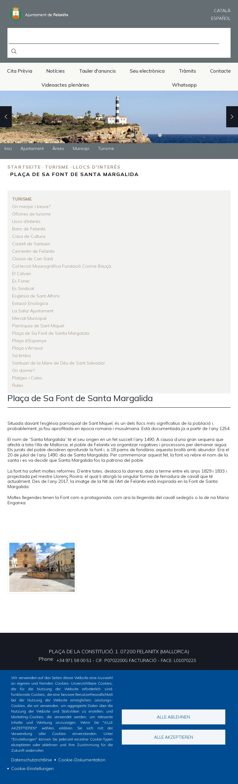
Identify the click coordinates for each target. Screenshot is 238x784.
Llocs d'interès (97, 167)
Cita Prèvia (19, 71)
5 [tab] (132, 135)
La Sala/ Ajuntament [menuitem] (32, 311)
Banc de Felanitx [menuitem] (29, 229)
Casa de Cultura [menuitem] (28, 236)
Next (232, 116)
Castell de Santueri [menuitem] (31, 244)
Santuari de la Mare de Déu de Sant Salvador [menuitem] (58, 363)
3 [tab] (105, 135)
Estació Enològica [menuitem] (30, 303)
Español (221, 18)
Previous (6, 116)
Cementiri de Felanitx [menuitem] (33, 251)
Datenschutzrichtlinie (31, 760)
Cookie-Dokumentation (81, 760)
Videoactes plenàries (65, 85)
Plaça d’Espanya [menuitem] (29, 340)
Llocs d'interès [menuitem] (26, 221)
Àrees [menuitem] (58, 148)
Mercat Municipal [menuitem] (29, 318)
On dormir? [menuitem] (23, 370)
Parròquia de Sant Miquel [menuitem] (38, 326)
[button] (42, 567)
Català (222, 10)
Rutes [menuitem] (17, 385)
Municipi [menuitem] (81, 148)
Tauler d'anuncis (97, 71)
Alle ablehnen (173, 716)
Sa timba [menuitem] (21, 355)
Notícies (55, 71)
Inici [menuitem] (8, 148)
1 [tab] (78, 135)
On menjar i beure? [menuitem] (31, 206)
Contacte (220, 71)
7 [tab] (160, 135)
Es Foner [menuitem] (21, 281)
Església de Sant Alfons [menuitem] (36, 296)
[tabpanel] (119, 117)
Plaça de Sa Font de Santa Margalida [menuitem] (50, 333)
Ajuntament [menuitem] (32, 148)
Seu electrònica (147, 71)
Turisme (57, 167)
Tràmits (187, 71)
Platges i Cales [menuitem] (27, 378)
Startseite (24, 167)
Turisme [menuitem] (106, 148)
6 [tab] (146, 135)
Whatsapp (184, 85)
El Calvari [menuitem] (21, 273)
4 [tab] (119, 135)
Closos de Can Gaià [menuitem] (32, 258)
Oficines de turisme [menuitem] (31, 214)
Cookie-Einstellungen (32, 768)
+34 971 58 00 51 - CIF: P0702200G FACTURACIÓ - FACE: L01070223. (126, 660)
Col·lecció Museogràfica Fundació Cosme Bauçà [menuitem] (61, 266)
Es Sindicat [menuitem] (23, 288)
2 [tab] (92, 135)
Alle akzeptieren (173, 737)
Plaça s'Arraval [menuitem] (27, 348)
